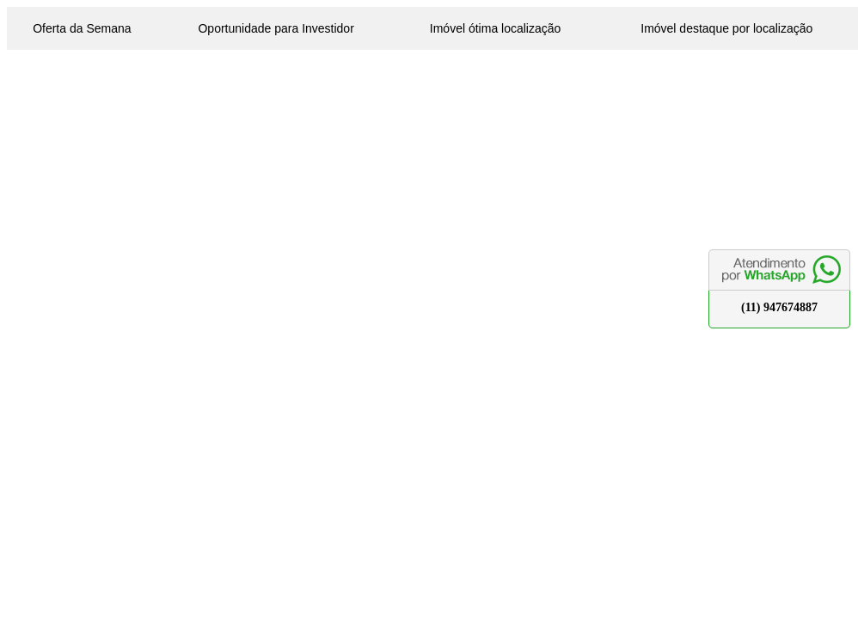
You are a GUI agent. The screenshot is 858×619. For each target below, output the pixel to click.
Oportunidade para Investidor (275, 28)
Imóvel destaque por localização (726, 28)
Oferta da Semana (82, 28)
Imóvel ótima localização (495, 28)
